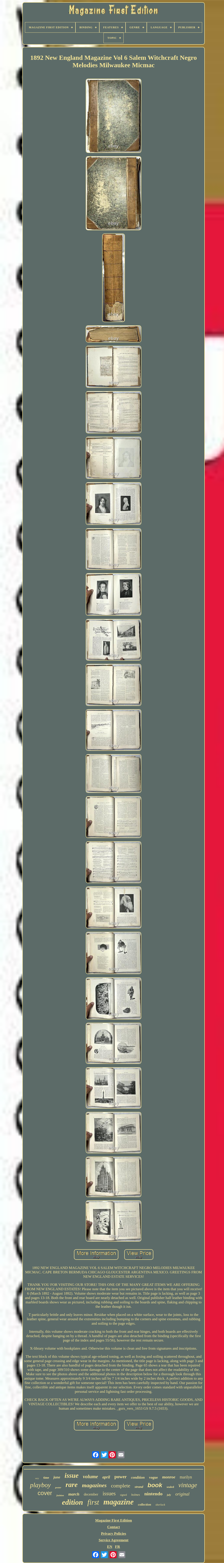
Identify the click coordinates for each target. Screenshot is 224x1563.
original (182, 1494)
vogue (153, 1477)
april (106, 1477)
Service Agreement (113, 1540)
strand (139, 1487)
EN (109, 1547)
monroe (168, 1477)
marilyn (186, 1477)
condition (138, 1477)
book (155, 1485)
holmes (135, 1494)
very (37, 1478)
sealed (170, 1487)
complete (120, 1486)
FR (117, 1547)
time (46, 1477)
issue (72, 1475)
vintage (187, 1485)
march (73, 1494)
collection (144, 1504)
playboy (40, 1485)
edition (72, 1502)
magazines (94, 1485)
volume (90, 1476)
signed (123, 1494)
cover (45, 1493)
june (56, 1477)
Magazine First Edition (113, 1520)
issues (109, 1493)
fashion (60, 1495)
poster (58, 1487)
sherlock (160, 1504)
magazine (118, 1502)
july (169, 1494)
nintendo (153, 1493)
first (93, 1502)
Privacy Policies (113, 1533)
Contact (113, 1527)
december (91, 1494)
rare (72, 1485)
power (120, 1476)
